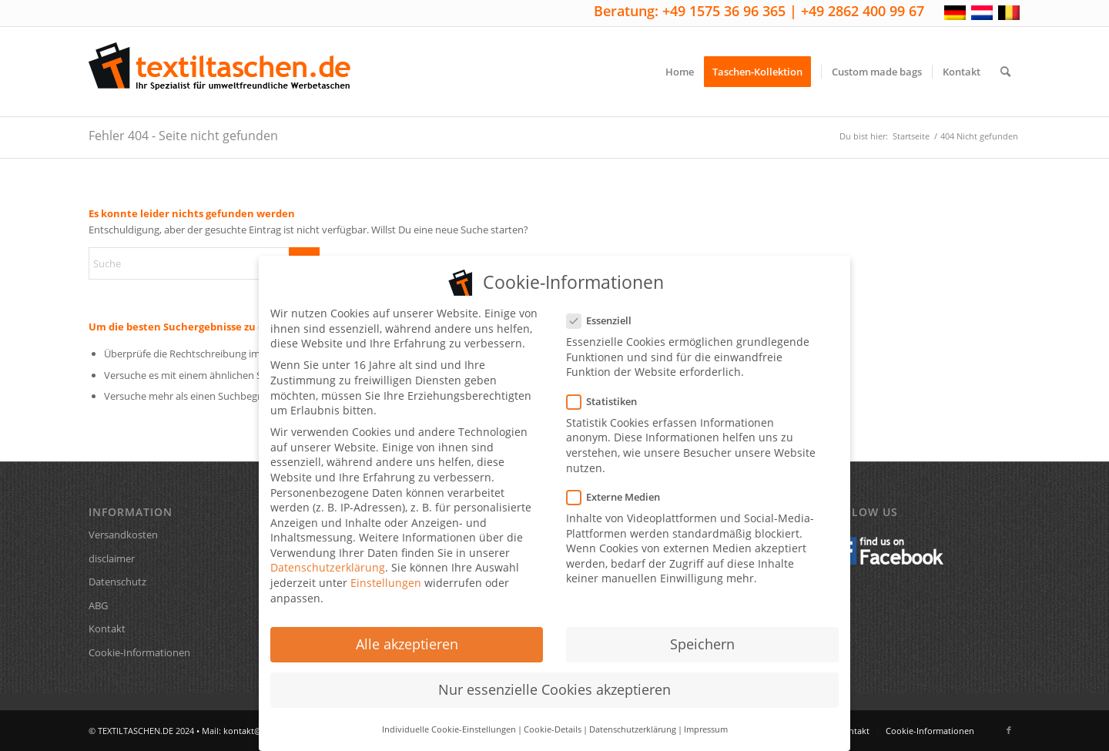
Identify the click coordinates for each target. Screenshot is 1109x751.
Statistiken (608, 391)
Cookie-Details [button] (552, 719)
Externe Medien (619, 487)
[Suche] (1005, 71)
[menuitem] (679, 71)
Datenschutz (117, 581)
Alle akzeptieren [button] (407, 634)
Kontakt (107, 628)
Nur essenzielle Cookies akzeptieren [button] (554, 679)
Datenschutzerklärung (327, 557)
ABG (98, 605)
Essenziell (605, 310)
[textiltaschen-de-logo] (219, 71)
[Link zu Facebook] (1008, 730)
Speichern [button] (702, 634)
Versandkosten (123, 534)
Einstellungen (385, 572)
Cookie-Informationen (139, 652)
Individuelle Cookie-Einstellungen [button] (449, 719)
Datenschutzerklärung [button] (632, 719)
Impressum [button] (706, 719)
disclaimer (112, 558)
